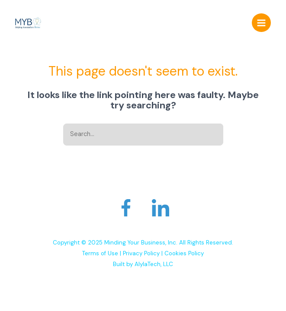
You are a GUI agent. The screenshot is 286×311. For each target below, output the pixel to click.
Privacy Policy (141, 253)
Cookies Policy (184, 253)
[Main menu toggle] (261, 22)
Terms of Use (100, 253)
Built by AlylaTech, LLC (143, 264)
